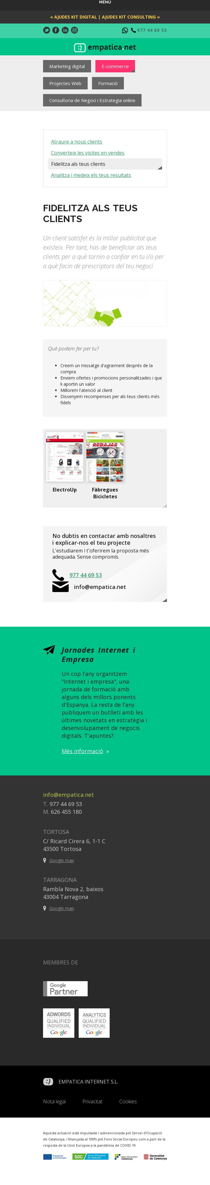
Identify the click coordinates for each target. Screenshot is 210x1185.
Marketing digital (67, 66)
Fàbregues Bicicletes (105, 493)
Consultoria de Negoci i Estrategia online (92, 100)
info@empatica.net (100, 586)
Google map (61, 860)
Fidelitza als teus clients (78, 164)
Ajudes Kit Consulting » (131, 17)
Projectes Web (65, 83)
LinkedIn (65, 30)
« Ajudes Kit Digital (73, 17)
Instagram (74, 30)
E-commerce (115, 66)
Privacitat (92, 1101)
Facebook (55, 30)
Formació (108, 83)
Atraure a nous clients (76, 141)
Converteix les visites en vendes (88, 152)
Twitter (46, 30)
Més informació (82, 751)
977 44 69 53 (152, 30)
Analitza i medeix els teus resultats (91, 175)
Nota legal (54, 1101)
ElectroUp (65, 489)
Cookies (128, 1101)
